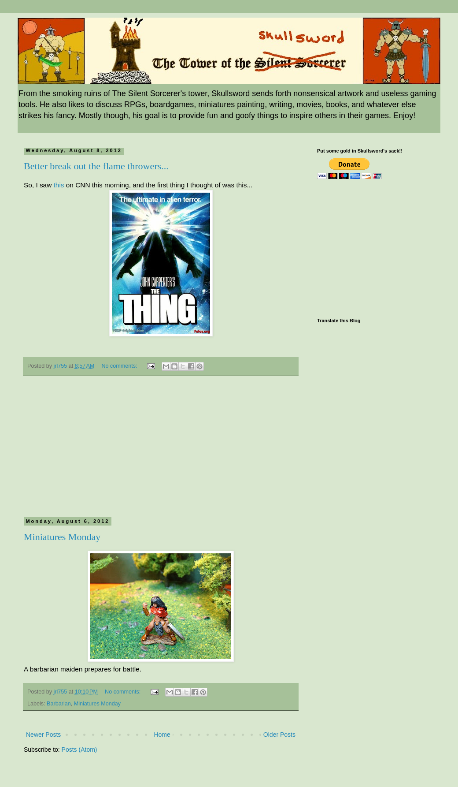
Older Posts (279, 734)
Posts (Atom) (79, 749)
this (59, 185)
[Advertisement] (161, 451)
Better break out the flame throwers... (96, 166)
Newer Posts (43, 734)
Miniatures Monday (62, 536)
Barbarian (59, 704)
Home (162, 734)
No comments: (120, 366)
